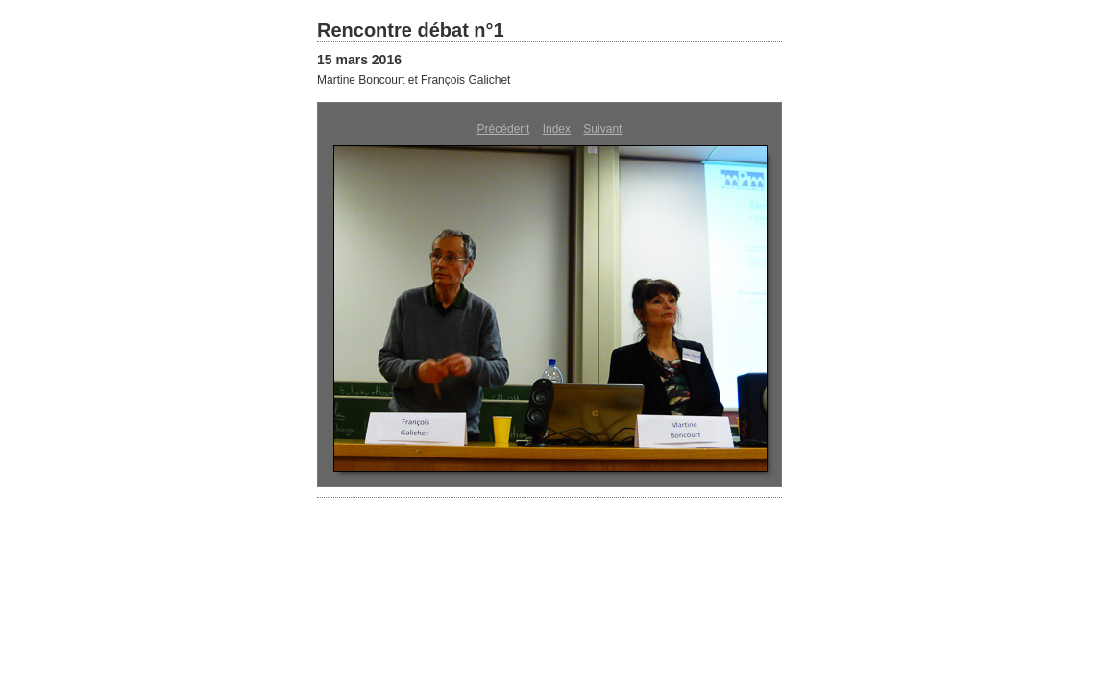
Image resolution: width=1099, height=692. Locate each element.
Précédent (503, 129)
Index (557, 129)
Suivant (602, 129)
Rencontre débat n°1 (410, 29)
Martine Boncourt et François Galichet (413, 79)
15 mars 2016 (359, 59)
